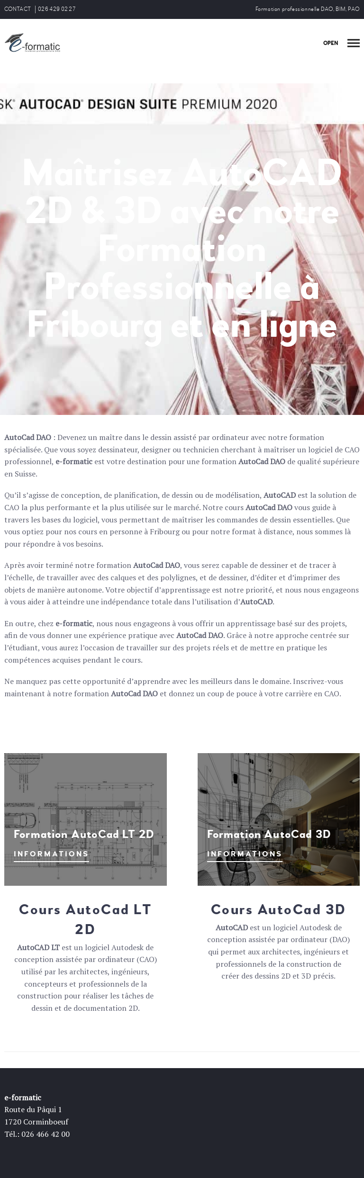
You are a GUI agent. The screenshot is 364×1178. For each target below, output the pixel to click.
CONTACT (17, 9)
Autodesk (127, 947)
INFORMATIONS (51, 854)
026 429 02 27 (56, 9)
